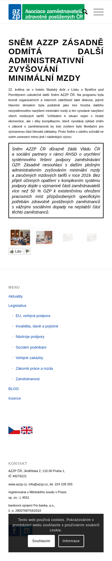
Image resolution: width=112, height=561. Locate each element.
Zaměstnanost (27, 379)
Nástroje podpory (30, 336)
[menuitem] (82, 11)
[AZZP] (46, 11)
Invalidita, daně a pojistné (37, 326)
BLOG (13, 389)
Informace (71, 541)
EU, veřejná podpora (33, 316)
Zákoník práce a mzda (34, 368)
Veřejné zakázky (29, 358)
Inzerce (14, 398)
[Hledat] (82, 11)
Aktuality (15, 296)
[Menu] (96, 11)
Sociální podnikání (31, 347)
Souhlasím (41, 541)
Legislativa (17, 305)
